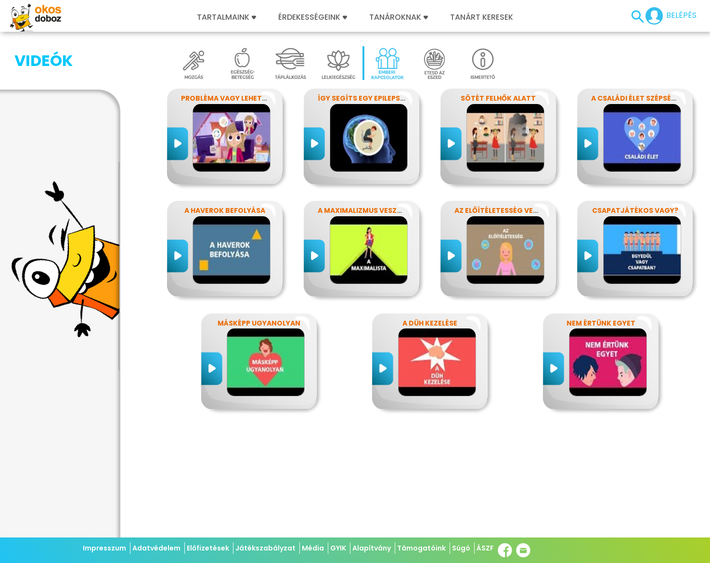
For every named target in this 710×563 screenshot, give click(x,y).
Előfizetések (208, 548)
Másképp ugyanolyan (259, 323)
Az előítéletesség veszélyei (506, 210)
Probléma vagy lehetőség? (233, 98)
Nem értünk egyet (601, 323)
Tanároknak (398, 17)
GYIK (338, 548)
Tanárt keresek (481, 17)
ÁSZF (485, 548)
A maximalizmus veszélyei (366, 210)
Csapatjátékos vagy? (635, 210)
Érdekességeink (312, 17)
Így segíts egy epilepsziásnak (374, 98)
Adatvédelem (156, 548)
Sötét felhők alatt (498, 98)
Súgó (461, 548)
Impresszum (104, 548)
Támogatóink (421, 548)
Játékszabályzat (265, 548)
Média (313, 548)
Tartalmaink (226, 17)
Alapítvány (371, 548)
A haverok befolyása (224, 210)
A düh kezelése (429, 323)
